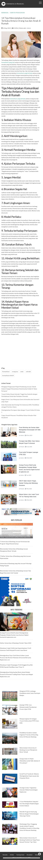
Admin (29, 28)
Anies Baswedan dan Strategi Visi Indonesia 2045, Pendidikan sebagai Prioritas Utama (20, 406)
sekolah (28, 371)
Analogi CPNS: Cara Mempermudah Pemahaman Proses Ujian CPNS (28, 707)
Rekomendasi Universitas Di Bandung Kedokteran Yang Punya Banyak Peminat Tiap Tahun (30, 840)
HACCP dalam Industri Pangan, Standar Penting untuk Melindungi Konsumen (28, 483)
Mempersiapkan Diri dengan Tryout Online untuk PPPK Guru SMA (29, 721)
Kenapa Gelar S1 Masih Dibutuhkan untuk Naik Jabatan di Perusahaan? (30, 761)
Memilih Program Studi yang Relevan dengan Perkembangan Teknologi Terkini (29, 814)
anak (21, 371)
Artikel (12, 854)
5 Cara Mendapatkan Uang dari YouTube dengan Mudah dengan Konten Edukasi (29, 803)
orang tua (15, 371)
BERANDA (4, 12)
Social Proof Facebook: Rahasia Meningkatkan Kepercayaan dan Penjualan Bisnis (29, 776)
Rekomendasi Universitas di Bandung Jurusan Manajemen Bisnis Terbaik (28, 750)
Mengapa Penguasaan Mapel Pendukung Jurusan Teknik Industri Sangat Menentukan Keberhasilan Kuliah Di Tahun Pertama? (19, 389)
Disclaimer (30, 854)
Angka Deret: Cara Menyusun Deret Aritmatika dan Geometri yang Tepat (20, 400)
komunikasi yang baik (8, 62)
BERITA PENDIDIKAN (17, 12)
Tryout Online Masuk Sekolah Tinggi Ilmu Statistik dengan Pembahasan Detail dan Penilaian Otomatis (19, 395)
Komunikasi (5, 371)
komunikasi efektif (8, 375)
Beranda (5, 854)
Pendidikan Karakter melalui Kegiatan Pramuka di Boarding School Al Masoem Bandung (29, 735)
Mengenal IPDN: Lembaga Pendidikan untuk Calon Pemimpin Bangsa (30, 693)
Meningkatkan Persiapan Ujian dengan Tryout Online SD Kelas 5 (20, 411)
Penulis (22, 446)
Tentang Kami (20, 854)
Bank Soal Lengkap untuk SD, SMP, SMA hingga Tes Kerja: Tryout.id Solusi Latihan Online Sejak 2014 (16, 536)
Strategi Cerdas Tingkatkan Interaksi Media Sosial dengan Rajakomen (29, 790)
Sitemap (37, 854)
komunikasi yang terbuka (24, 73)
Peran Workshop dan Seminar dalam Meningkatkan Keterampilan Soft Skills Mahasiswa (29, 430)
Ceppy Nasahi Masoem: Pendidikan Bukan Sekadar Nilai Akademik (18, 416)
